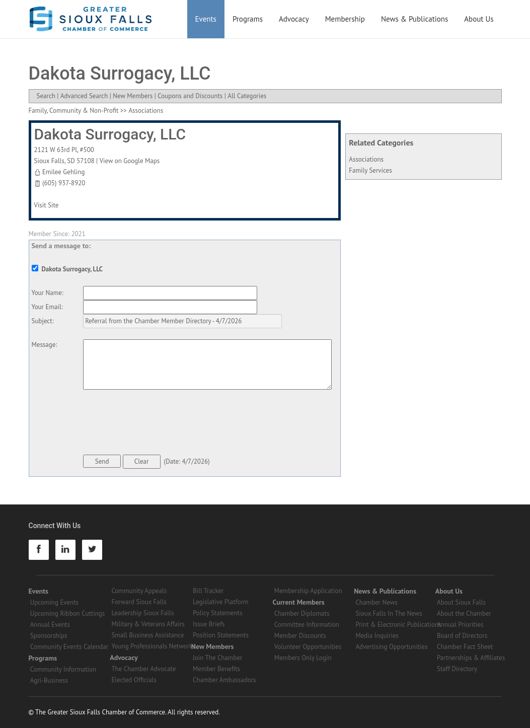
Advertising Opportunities (391, 646)
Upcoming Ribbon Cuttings (67, 613)
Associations (366, 159)
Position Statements (221, 635)
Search (46, 96)
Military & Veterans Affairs (147, 624)
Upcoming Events (54, 602)
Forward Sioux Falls (138, 602)
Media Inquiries (377, 635)
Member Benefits (216, 669)
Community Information (63, 669)
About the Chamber (464, 613)
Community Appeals (139, 591)
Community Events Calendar (69, 646)
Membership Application (308, 591)
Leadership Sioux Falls (142, 613)
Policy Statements (218, 613)
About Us (478, 19)
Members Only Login (303, 657)
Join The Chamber (217, 657)
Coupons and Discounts (190, 96)
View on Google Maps (130, 161)
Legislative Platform (221, 602)
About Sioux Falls (461, 602)
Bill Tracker (208, 591)
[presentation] (159, 424)
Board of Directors (462, 635)
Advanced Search (84, 96)
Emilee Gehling (63, 172)
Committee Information (306, 624)
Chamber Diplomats (302, 613)
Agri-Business (49, 680)
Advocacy (294, 19)
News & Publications (414, 19)
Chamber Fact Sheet (465, 646)
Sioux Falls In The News (388, 613)
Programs (248, 19)
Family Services (370, 170)
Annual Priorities (460, 624)
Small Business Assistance (147, 635)
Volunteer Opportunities (307, 646)
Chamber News (376, 602)
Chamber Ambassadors (224, 680)
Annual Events (50, 624)
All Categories (247, 96)
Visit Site (46, 205)
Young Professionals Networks (153, 646)
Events (205, 19)
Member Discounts (300, 635)
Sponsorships (48, 635)
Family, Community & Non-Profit (74, 110)
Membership (345, 19)
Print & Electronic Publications (398, 624)
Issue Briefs (209, 624)
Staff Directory (457, 669)
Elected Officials (134, 680)
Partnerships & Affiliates (471, 657)
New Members (133, 96)
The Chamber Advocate (143, 669)
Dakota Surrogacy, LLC (110, 134)
